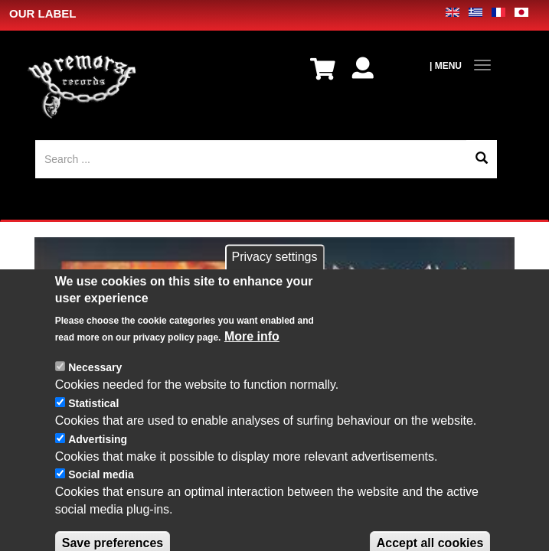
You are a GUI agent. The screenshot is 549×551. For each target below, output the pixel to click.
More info (251, 369)
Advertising (97, 471)
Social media (101, 507)
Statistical (93, 436)
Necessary (95, 400)
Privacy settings (274, 289)
